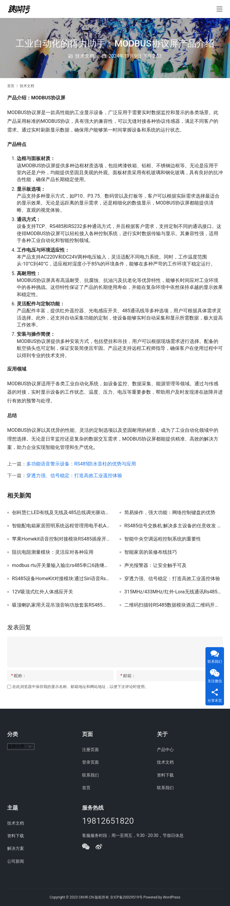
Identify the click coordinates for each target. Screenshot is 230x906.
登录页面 (90, 762)
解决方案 (15, 848)
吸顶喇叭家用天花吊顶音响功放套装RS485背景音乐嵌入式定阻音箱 (61, 605)
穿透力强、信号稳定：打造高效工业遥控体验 (74, 475)
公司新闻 (15, 861)
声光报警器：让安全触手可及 (155, 565)
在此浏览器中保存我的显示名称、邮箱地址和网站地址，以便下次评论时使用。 (80, 686)
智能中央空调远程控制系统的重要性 (162, 539)
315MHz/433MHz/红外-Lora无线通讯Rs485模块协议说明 (173, 592)
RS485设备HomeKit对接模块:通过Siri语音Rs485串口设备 (61, 578)
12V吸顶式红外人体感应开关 (42, 592)
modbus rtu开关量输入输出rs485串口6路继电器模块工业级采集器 (61, 565)
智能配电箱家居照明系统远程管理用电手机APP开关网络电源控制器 (61, 526)
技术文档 (84, 56)
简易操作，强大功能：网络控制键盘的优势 (169, 512)
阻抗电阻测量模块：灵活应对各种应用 (52, 552)
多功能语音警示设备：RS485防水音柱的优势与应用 (81, 464)
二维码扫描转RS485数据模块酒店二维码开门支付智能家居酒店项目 (173, 605)
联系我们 (90, 775)
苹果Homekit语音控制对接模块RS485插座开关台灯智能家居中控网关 (61, 539)
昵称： (18, 675)
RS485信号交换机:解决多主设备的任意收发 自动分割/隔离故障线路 (173, 526)
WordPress (171, 897)
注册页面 (90, 749)
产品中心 (165, 749)
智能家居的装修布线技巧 (150, 552)
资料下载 (165, 775)
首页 (10, 86)
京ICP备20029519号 (126, 897)
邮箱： (128, 675)
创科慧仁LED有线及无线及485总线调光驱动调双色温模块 (61, 512)
